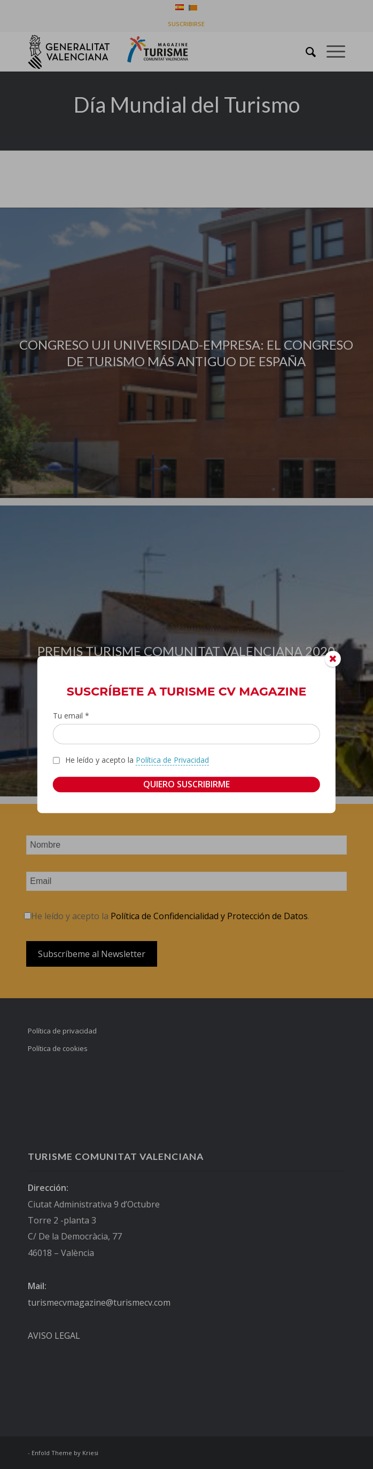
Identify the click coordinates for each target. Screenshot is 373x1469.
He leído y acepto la (137, 760)
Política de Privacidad (172, 760)
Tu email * (71, 715)
